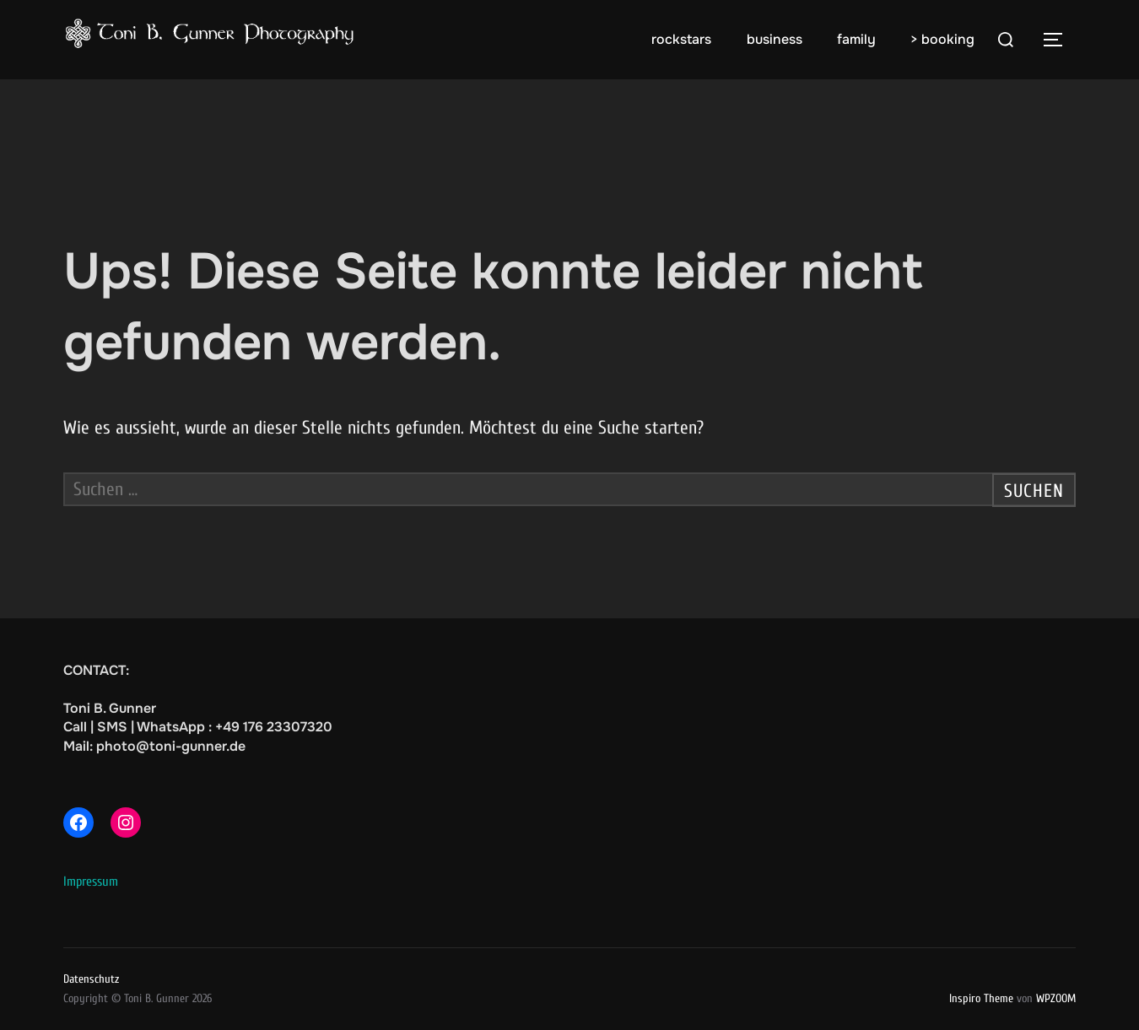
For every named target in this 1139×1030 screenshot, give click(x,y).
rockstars (681, 39)
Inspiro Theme (981, 998)
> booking (942, 39)
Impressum (90, 881)
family (856, 39)
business (774, 39)
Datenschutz (91, 979)
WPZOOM (1056, 998)
